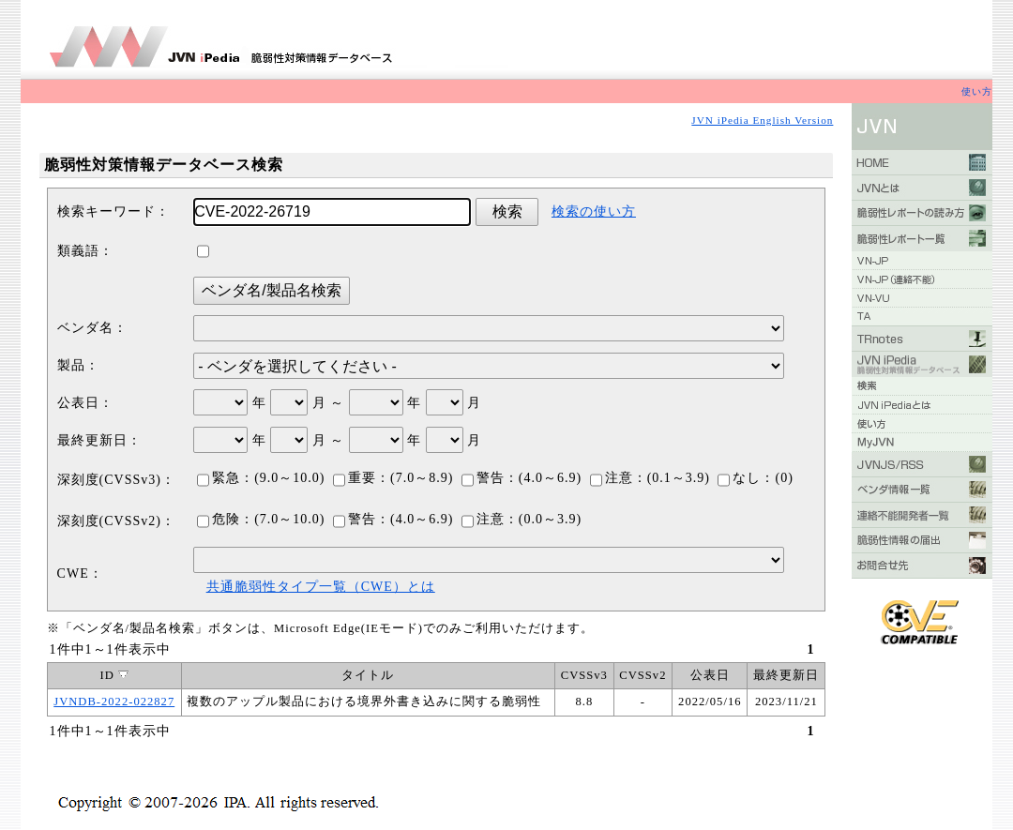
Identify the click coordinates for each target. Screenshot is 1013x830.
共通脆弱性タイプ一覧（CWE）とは (320, 587)
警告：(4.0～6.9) (521, 478)
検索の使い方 (594, 211)
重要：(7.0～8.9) (393, 478)
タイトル (367, 675)
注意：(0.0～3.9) (521, 519)
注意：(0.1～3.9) (650, 478)
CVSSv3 (584, 675)
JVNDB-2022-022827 (113, 701)
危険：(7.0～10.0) (261, 519)
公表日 (710, 675)
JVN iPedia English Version (762, 120)
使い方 (976, 91)
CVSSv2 (642, 675)
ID (114, 675)
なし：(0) (755, 478)
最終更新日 (786, 675)
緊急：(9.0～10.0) (261, 478)
